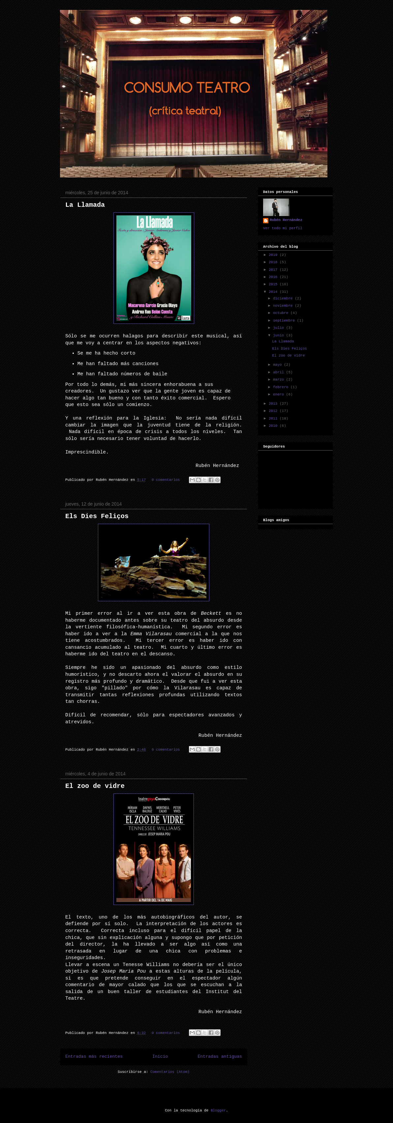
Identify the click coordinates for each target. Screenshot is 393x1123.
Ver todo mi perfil (282, 228)
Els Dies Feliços (97, 516)
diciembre (284, 298)
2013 (274, 404)
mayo (278, 365)
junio (279, 335)
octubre (281, 313)
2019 (274, 255)
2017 (274, 270)
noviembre (284, 306)
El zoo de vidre (95, 786)
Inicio (160, 1056)
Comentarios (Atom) (170, 1072)
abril (279, 372)
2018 (274, 262)
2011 (274, 419)
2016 (274, 277)
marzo (279, 380)
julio (279, 328)
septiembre (285, 321)
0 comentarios (166, 480)
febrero (281, 387)
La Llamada (85, 205)
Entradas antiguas (219, 1056)
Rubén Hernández (286, 220)
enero (279, 394)
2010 (274, 426)
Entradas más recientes (94, 1056)
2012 (274, 411)
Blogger (218, 1110)
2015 (274, 284)
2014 (274, 292)
